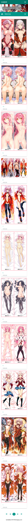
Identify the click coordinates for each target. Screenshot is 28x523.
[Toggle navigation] (25, 2)
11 (3, 60)
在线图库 (4, 2)
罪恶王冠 (8, 14)
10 (3, 106)
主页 (2, 14)
